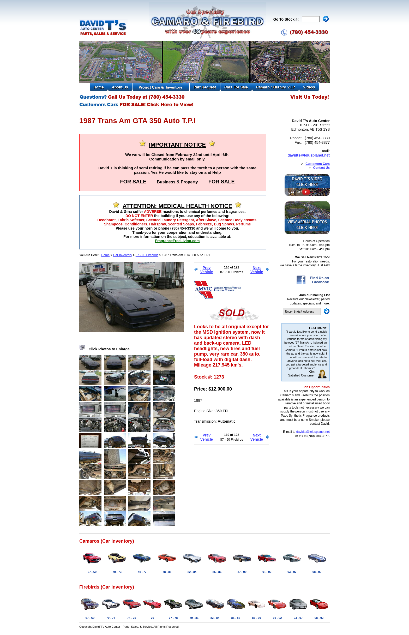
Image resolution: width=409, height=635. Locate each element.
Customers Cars (317, 164)
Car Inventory (122, 255)
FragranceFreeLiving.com (177, 241)
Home (105, 255)
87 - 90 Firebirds (147, 255)
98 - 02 (316, 571)
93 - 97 (291, 571)
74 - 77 (141, 571)
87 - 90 (242, 571)
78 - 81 (167, 571)
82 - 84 (192, 571)
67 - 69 (92, 571)
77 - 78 (173, 617)
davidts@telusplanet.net (309, 155)
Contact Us (321, 168)
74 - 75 (131, 617)
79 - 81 (194, 617)
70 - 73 (117, 571)
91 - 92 (266, 571)
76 (152, 617)
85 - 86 (217, 571)
